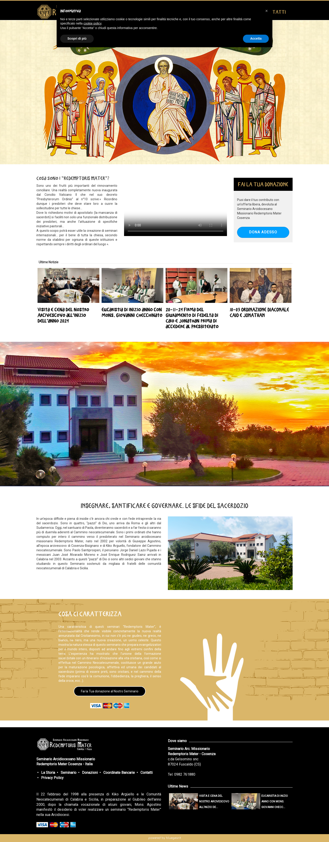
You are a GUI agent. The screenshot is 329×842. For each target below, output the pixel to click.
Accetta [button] (256, 38)
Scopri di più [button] (77, 38)
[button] (266, 10)
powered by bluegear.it (164, 838)
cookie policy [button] (92, 23)
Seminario (68, 772)
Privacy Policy (52, 778)
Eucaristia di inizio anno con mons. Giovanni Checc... (274, 801)
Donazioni (90, 772)
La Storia (48, 772)
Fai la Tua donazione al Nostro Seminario (109, 691)
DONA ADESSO (263, 232)
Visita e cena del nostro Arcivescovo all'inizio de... (214, 801)
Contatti (146, 772)
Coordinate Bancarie (119, 772)
